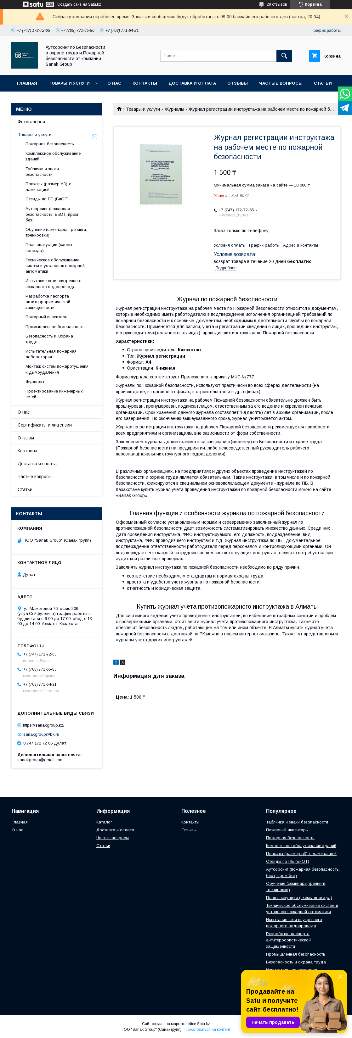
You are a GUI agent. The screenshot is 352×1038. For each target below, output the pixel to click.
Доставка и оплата (192, 83)
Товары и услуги (69, 83)
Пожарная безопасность (50, 144)
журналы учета (131, 639)
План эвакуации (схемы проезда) (49, 247)
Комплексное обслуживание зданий (53, 156)
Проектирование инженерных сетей (54, 394)
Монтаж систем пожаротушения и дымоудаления (57, 369)
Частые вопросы (281, 83)
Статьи (323, 83)
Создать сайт (69, 4)
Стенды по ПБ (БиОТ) (47, 199)
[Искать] (284, 56)
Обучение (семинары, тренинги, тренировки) (56, 232)
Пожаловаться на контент (207, 1029)
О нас (114, 83)
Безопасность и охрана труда (296, 962)
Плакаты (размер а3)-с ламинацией (301, 853)
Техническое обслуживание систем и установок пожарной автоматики (55, 266)
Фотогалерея (31, 121)
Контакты (145, 83)
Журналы (174, 109)
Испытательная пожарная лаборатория (51, 354)
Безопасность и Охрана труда (49, 339)
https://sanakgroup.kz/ (44, 725)
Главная (27, 83)
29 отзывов (277, 4)
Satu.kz (203, 1024)
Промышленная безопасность (55, 326)
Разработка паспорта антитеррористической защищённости (288, 940)
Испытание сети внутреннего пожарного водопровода (54, 283)
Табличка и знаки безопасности (297, 822)
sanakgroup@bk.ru (41, 734)
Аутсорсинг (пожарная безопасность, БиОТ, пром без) (52, 214)
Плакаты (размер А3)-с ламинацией (48, 186)
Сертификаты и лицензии (45, 424)
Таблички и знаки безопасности (42, 171)
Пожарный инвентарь (46, 317)
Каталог (104, 822)
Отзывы (237, 83)
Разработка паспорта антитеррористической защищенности (48, 302)
